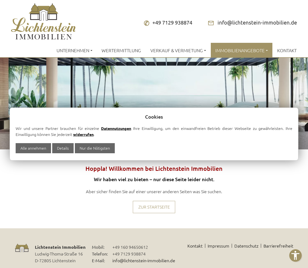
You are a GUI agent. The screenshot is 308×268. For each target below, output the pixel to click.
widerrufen (83, 134)
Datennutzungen (116, 128)
